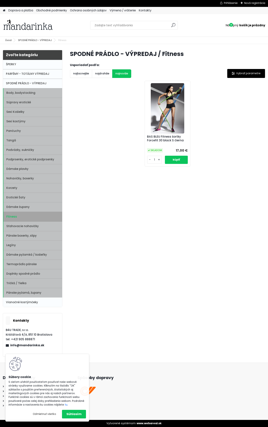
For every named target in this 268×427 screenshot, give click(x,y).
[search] (173, 26)
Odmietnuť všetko (44, 414)
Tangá (11, 140)
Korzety (11, 188)
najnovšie (121, 73)
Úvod (8, 40)
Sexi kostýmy (15, 121)
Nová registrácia (254, 3)
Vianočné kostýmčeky (22, 302)
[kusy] (154, 160)
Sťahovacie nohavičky (22, 226)
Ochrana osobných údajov (88, 10)
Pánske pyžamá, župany (23, 293)
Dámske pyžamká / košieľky (26, 255)
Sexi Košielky (15, 112)
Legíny (11, 245)
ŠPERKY (11, 64)
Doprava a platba (20, 10)
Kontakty (145, 10)
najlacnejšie (81, 73)
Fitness (11, 216)
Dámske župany (18, 207)
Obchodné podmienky (51, 10)
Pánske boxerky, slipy (21, 236)
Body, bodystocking (20, 93)
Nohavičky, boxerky (20, 178)
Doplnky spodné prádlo (23, 274)
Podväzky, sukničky (20, 150)
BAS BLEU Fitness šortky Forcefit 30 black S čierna (165, 138)
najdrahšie (102, 73)
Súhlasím (74, 414)
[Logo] (28, 25)
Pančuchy (13, 131)
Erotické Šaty (15, 197)
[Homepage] (4, 10)
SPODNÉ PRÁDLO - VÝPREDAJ (35, 40)
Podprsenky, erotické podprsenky (30, 159)
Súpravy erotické (18, 102)
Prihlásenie (231, 3)
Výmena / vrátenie (123, 10)
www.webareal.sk (149, 423)
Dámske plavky (17, 169)
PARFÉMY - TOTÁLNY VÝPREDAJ (27, 74)
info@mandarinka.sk (27, 345)
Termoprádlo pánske (21, 264)
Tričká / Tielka (16, 283)
